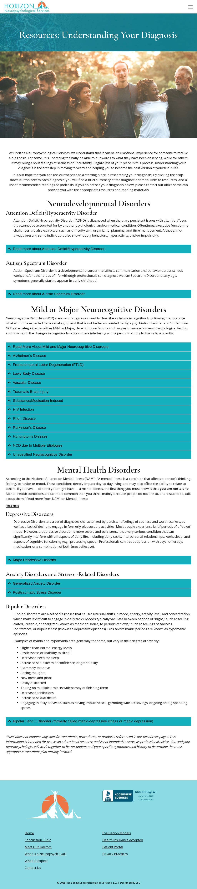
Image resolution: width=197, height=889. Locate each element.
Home (29, 833)
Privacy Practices (115, 854)
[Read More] (12, 506)
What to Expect (36, 860)
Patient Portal (112, 847)
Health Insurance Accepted (122, 840)
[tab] (98, 249)
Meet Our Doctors (38, 847)
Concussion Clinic (38, 840)
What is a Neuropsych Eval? (45, 854)
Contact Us (33, 867)
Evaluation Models (116, 833)
